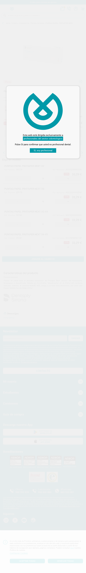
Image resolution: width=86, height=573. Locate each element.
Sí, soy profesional (43, 150)
